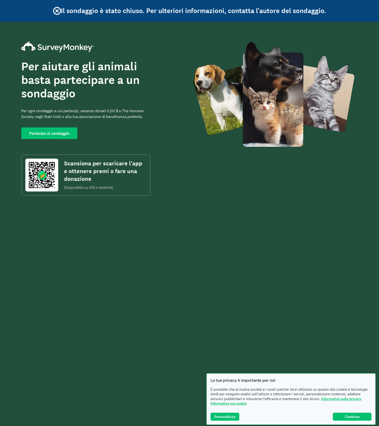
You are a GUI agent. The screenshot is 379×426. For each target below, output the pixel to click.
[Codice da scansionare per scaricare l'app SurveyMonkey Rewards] (41, 175)
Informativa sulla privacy (341, 399)
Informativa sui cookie (229, 403)
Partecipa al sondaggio (49, 133)
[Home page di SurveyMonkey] (85, 46)
